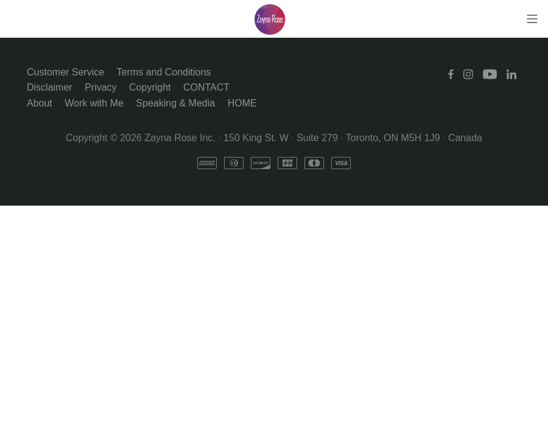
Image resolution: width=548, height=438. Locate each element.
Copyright (149, 87)
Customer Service (65, 72)
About (39, 103)
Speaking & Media (175, 103)
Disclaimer (49, 87)
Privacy (100, 87)
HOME (242, 103)
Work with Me (94, 103)
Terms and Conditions (164, 72)
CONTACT (206, 87)
